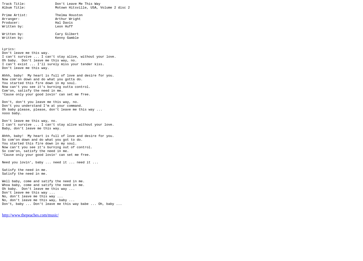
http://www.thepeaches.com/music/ (30, 256)
